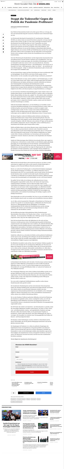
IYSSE (32, 10)
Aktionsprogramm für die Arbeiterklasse (27, 204)
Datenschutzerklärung (26, 365)
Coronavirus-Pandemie (21, 399)
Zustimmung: (18, 362)
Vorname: (17, 352)
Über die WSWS (43, 10)
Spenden (54, 10)
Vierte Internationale (12, 10)
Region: (17, 357)
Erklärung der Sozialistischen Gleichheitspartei (20, 26)
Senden (32, 372)
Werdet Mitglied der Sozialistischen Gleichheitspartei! (24, 339)
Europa (38, 399)
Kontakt (56, 1)
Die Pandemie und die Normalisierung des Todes (29, 383)
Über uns (59, 1)
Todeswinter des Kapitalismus (42, 382)
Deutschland (33, 399)
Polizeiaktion (47, 150)
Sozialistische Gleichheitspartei (23, 10)
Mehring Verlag (37, 10)
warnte (40, 74)
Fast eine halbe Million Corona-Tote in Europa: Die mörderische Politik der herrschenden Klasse (17, 384)
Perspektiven (13, 399)
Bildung (28, 399)
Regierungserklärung (33, 188)
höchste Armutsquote (46, 169)
